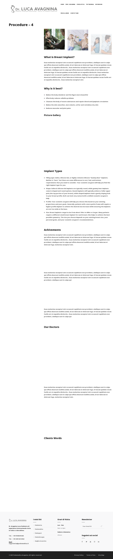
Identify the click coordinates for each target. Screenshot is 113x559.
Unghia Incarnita (40, 541)
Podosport (38, 533)
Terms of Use (90, 555)
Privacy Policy (79, 555)
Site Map (101, 555)
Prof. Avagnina (70, 4)
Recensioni (98, 4)
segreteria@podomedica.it (19, 543)
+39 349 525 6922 (16, 539)
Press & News (65, 13)
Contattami (74, 13)
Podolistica (80, 4)
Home (62, 4)
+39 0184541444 (16, 536)
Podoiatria (38, 525)
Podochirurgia (39, 537)
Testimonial (90, 4)
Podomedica (39, 529)
